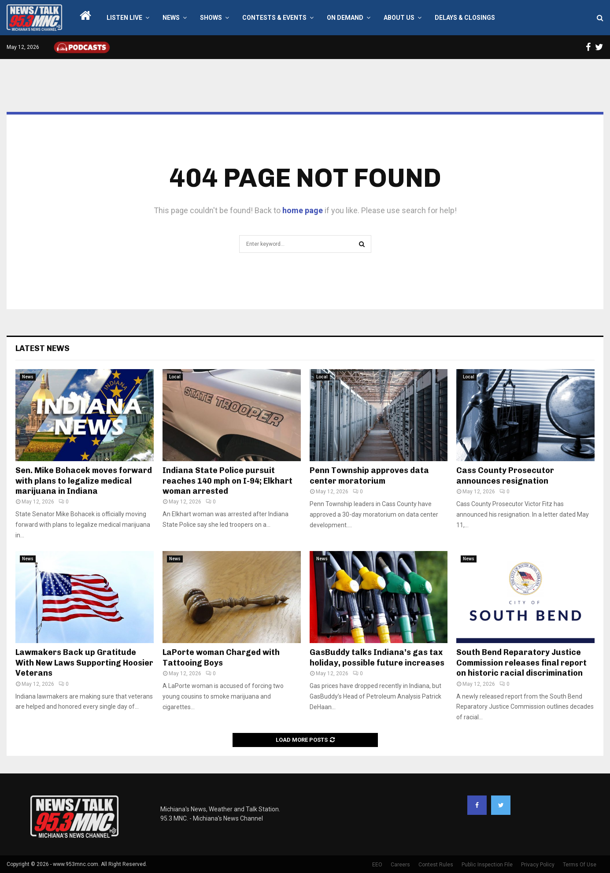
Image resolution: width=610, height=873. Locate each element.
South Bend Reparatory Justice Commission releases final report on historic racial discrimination (521, 662)
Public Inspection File (487, 865)
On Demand (345, 17)
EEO (377, 865)
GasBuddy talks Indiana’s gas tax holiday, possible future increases (377, 657)
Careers (400, 865)
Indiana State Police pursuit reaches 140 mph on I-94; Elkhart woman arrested (227, 481)
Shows (211, 17)
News (171, 17)
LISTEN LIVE (124, 17)
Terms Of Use (579, 865)
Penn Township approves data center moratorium (369, 475)
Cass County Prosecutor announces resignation (505, 475)
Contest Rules (435, 865)
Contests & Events (274, 17)
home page (302, 210)
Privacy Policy (538, 865)
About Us (399, 17)
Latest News (42, 348)
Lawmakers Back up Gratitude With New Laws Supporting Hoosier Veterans (84, 662)
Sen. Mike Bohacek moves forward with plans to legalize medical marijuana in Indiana (83, 481)
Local (175, 376)
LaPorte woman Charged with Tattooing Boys (221, 657)
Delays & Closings (465, 17)
